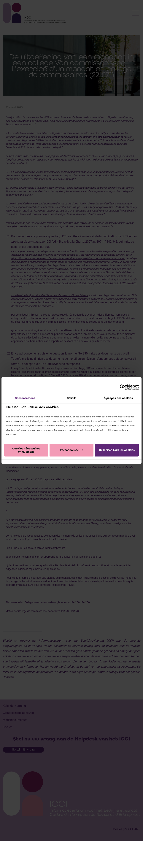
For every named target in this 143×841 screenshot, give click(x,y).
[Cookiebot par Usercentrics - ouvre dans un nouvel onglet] (122, 387)
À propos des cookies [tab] (118, 398)
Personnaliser (71, 450)
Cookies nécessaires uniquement (26, 450)
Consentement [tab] (25, 398)
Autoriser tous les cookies (117, 450)
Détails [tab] (71, 398)
